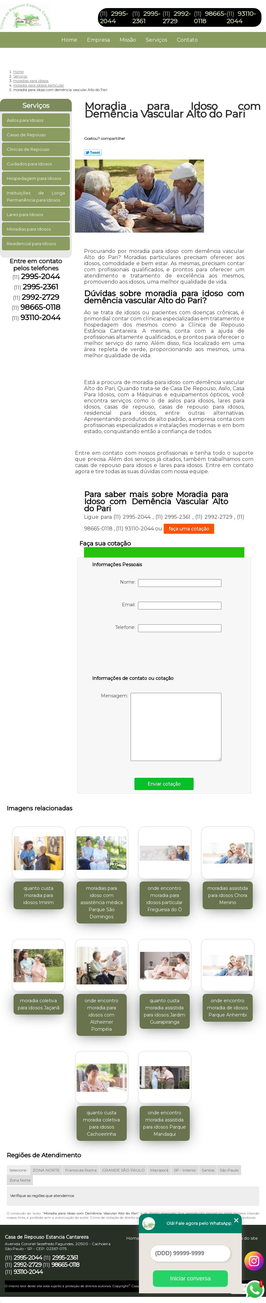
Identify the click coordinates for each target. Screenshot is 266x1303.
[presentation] (133, 655)
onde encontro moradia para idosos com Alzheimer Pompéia (101, 1015)
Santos (208, 1170)
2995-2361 (40, 286)
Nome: (170, 583)
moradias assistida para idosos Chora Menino (227, 895)
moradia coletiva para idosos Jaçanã (38, 1004)
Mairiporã (159, 1170)
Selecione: (18, 1170)
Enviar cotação (164, 784)
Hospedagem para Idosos (34, 178)
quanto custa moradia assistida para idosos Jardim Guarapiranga (164, 1011)
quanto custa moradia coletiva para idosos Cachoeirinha (101, 1123)
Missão (128, 40)
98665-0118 (40, 307)
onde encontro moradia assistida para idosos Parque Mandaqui (164, 1123)
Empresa (98, 40)
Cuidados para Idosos (30, 163)
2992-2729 (177, 17)
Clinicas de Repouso (28, 149)
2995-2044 (114, 17)
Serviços (156, 40)
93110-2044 (241, 17)
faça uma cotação (189, 529)
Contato (187, 40)
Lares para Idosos (25, 214)
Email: (171, 606)
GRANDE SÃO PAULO (123, 1170)
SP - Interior (185, 1170)
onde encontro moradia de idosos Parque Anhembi (227, 1008)
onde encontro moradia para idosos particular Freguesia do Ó (164, 898)
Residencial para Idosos (32, 243)
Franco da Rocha (81, 1170)
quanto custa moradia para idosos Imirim (38, 895)
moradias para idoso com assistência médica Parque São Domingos (101, 902)
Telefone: (168, 628)
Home (69, 40)
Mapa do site (244, 1238)
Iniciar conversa (190, 1278)
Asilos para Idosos (25, 120)
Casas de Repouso (27, 134)
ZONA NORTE (46, 1170)
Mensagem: (161, 727)
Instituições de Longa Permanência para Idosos (36, 196)
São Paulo (229, 1170)
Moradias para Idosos (29, 229)
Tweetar (93, 152)
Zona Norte (19, 1180)
